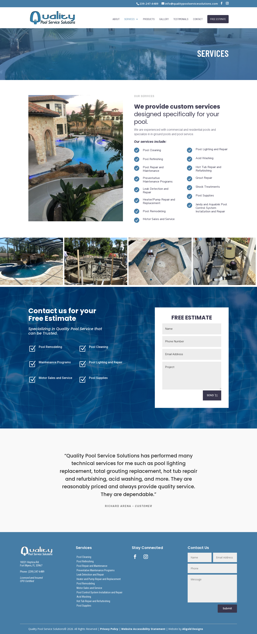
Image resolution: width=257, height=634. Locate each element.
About (116, 19)
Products (149, 19)
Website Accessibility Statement (143, 629)
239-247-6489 (148, 3)
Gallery (164, 19)
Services (129, 19)
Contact (198, 19)
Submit (227, 608)
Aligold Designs (192, 629)
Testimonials (180, 19)
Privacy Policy (109, 629)
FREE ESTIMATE (218, 19)
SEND (210, 395)
